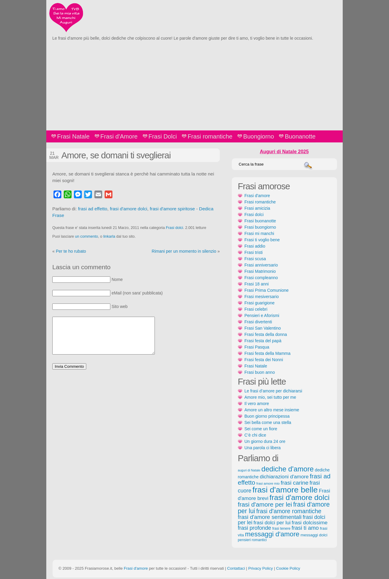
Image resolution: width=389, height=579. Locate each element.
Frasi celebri (255, 309)
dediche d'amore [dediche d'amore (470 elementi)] (288, 469)
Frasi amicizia (257, 208)
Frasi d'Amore (119, 136)
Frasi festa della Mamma (267, 353)
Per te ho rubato (71, 251)
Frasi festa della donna (265, 334)
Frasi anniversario (261, 265)
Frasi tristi (253, 252)
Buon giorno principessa (266, 416)
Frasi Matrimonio (260, 271)
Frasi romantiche (210, 136)
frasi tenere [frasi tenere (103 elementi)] (281, 528)
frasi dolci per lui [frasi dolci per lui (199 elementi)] (271, 523)
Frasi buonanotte (260, 220)
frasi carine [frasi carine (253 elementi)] (294, 483)
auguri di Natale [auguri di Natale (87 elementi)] (249, 470)
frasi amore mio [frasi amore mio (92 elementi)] (268, 483)
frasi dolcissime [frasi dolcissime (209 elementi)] (309, 523)
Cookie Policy (288, 568)
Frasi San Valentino (262, 328)
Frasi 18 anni (256, 284)
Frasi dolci (174, 228)
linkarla (109, 236)
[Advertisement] (194, 85)
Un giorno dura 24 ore (264, 441)
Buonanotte (300, 136)
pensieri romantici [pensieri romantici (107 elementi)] (252, 540)
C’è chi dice (255, 435)
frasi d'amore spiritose (172, 208)
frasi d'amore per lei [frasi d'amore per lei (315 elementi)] (265, 504)
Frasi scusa (255, 258)
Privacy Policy (260, 568)
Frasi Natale (73, 136)
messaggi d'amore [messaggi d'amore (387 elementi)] (272, 534)
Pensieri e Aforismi (261, 315)
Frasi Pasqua (256, 347)
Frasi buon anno (259, 372)
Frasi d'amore (257, 195)
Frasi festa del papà (262, 340)
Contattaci (236, 568)
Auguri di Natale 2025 (284, 151)
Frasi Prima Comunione (266, 290)
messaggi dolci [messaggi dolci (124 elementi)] (314, 535)
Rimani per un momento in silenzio (184, 251)
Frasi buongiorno (260, 227)
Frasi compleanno (261, 277)
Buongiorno (258, 136)
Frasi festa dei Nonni (263, 359)
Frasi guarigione (259, 302)
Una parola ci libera (262, 447)
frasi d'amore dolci (128, 208)
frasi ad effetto (92, 208)
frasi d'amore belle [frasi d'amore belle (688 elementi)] (285, 489)
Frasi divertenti (258, 321)
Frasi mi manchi (259, 233)
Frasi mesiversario (261, 296)
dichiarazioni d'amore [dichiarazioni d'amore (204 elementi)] (284, 477)
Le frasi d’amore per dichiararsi (273, 391)
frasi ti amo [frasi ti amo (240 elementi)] (305, 528)
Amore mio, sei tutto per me (270, 397)
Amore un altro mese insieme (271, 409)
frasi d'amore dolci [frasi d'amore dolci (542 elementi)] (300, 497)
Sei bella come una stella (267, 422)
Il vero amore (256, 403)
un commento (86, 236)
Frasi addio (254, 246)
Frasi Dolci (163, 136)
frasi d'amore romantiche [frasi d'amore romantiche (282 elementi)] (288, 511)
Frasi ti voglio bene (262, 239)
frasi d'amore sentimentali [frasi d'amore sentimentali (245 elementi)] (270, 517)
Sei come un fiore (260, 428)
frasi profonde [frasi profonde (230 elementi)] (254, 528)
